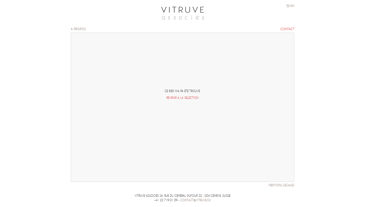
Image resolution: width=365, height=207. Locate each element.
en (292, 5)
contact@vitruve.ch (195, 200)
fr (288, 5)
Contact (287, 29)
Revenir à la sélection (182, 97)
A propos (78, 29)
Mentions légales (281, 185)
